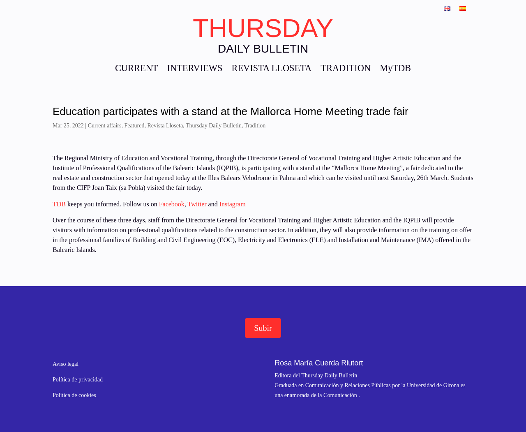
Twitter (198, 204)
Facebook (171, 204)
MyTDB (395, 69)
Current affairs (105, 125)
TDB (59, 204)
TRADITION (346, 69)
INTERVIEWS (194, 69)
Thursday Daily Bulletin (214, 125)
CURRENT (136, 69)
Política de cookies (74, 395)
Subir (263, 328)
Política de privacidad (78, 380)
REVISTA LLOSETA (271, 69)
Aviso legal (65, 364)
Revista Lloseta (165, 125)
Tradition (255, 125)
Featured (134, 125)
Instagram (232, 204)
